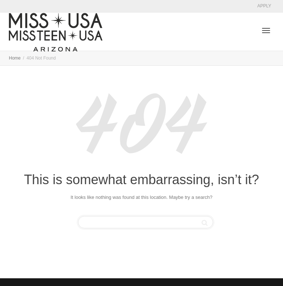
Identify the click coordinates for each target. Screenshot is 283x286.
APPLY (264, 5)
